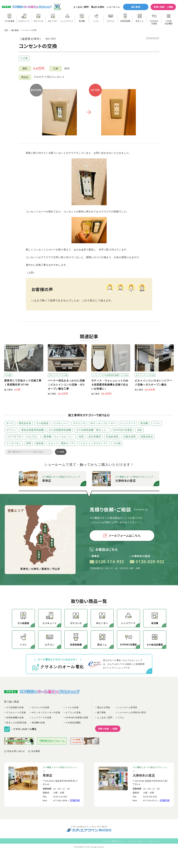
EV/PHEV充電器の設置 (76, 717)
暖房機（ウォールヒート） (59, 436)
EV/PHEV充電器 (122, 430)
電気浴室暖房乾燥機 (32, 430)
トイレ (156, 423)
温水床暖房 (95, 436)
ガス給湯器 (42, 423)
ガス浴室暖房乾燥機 (59, 430)
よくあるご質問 (81, 7)
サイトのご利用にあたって (113, 841)
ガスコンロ (79, 423)
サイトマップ (154, 841)
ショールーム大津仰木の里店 (132, 712)
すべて (10, 423)
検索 (62, 452)
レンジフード (128, 423)
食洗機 (144, 423)
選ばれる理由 (97, 7)
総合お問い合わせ (16, 751)
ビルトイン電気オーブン (62, 443)
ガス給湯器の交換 (15, 707)
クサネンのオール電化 (24, 729)
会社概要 (35, 751)
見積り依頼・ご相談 (163, 7)
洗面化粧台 (146, 436)
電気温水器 (25, 423)
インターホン (13, 443)
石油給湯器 (112, 436)
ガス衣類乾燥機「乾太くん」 (92, 430)
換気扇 (40, 443)
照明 (28, 443)
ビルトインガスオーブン (94, 443)
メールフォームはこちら (122, 535)
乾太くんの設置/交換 (16, 722)
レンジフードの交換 (41, 717)
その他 (24, 58)
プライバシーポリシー (136, 841)
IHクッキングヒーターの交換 (46, 712)
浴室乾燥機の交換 (15, 717)
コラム (121, 717)
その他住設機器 (73, 722)
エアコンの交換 (73, 712)
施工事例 (135, 7)
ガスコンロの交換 (40, 707)
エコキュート (60, 423)
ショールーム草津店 (127, 707)
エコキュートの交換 (16, 712)
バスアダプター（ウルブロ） (22, 436)
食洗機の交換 (38, 722)
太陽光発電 (129, 436)
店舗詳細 (75, 800)
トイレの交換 (72, 707)
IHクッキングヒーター (103, 423)
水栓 (139, 430)
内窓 (81, 436)
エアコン (11, 430)
